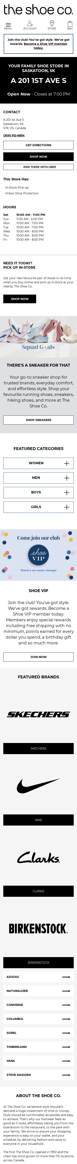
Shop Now (20, 299)
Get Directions (50, 145)
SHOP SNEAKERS (38, 420)
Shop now (38, 157)
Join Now (38, 657)
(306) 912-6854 (14, 135)
